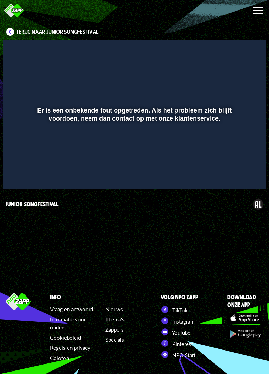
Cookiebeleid (65, 337)
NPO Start (178, 354)
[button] (17, 173)
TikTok (174, 309)
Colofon (59, 358)
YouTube (176, 332)
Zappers (114, 329)
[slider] (133, 158)
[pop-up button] (237, 173)
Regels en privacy (70, 348)
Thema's (114, 319)
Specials (114, 339)
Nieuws (114, 309)
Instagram (177, 321)
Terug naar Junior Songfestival (57, 32)
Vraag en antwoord (71, 309)
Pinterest (177, 343)
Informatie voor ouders (68, 323)
